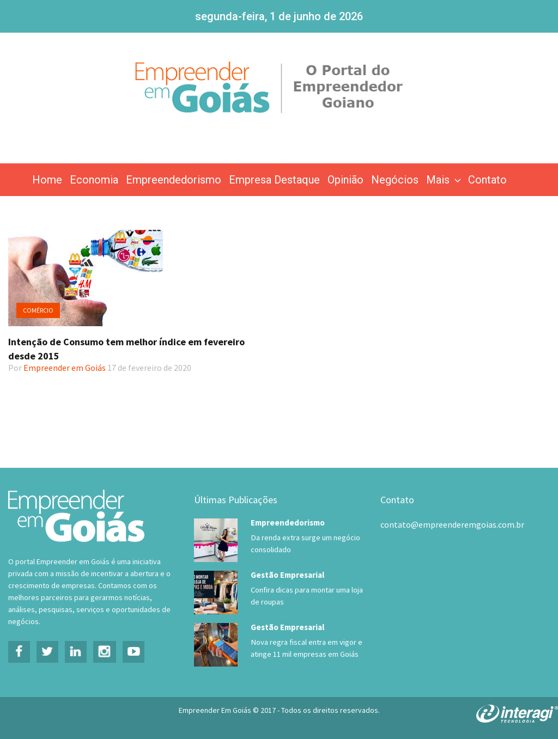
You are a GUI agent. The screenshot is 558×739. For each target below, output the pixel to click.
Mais (444, 179)
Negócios (394, 179)
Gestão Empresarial (287, 575)
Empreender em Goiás (64, 367)
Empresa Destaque (274, 179)
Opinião (345, 179)
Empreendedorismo (173, 179)
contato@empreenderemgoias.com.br (452, 524)
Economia (94, 179)
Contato (487, 179)
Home (47, 179)
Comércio (38, 310)
